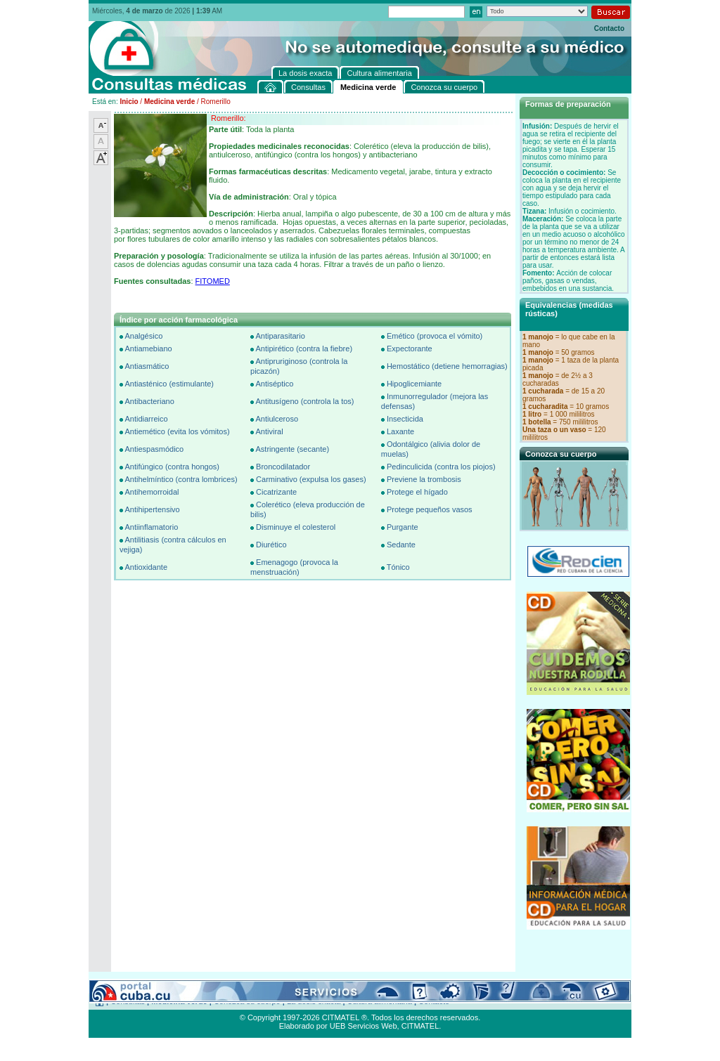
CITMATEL (420, 1026)
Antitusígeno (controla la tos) (304, 401)
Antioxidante (145, 567)
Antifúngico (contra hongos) (171, 466)
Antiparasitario (279, 336)
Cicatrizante (276, 492)
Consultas (127, 1001)
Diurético (271, 544)
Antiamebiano (148, 348)
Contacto (609, 28)
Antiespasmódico (154, 449)
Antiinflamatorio (151, 527)
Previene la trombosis (424, 479)
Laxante (400, 431)
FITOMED (212, 281)
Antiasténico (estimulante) (169, 383)
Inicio (129, 101)
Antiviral (269, 431)
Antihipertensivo (151, 509)
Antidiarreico (145, 419)
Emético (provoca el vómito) (434, 336)
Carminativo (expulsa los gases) (311, 479)
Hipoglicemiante (414, 383)
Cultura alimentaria (379, 1001)
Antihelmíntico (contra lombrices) (180, 479)
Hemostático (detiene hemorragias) (447, 366)
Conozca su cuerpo (247, 1001)
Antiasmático (146, 366)
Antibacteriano (149, 401)
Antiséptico (274, 383)
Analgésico (143, 336)
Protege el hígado (417, 492)
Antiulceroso (276, 419)
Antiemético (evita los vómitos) (176, 431)
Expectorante (409, 348)
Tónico (398, 567)
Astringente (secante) (292, 449)
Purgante (402, 527)
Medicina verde (169, 101)
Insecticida (405, 419)
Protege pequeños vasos (429, 509)
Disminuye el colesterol (295, 527)
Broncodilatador (283, 466)
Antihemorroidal (151, 492)
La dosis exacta (313, 1001)
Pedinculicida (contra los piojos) (441, 466)
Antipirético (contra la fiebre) (303, 348)
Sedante (401, 544)
